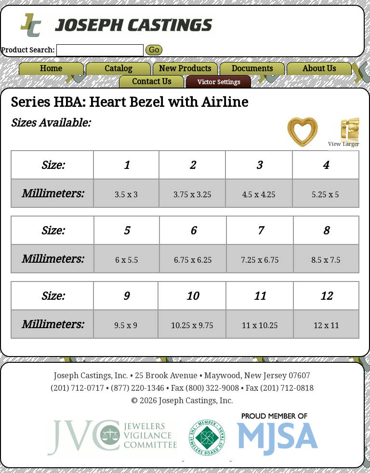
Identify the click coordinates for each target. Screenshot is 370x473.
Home (51, 68)
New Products (185, 68)
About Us (319, 68)
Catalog (118, 68)
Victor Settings (219, 82)
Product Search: (27, 50)
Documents (252, 68)
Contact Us (151, 81)
